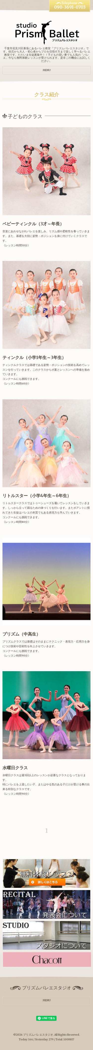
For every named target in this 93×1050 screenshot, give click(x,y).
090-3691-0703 (70, 7)
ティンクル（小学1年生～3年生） (34, 357)
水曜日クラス (15, 767)
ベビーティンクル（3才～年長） (33, 224)
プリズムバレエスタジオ (38, 1034)
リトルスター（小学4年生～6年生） (36, 495)
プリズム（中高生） (21, 634)
